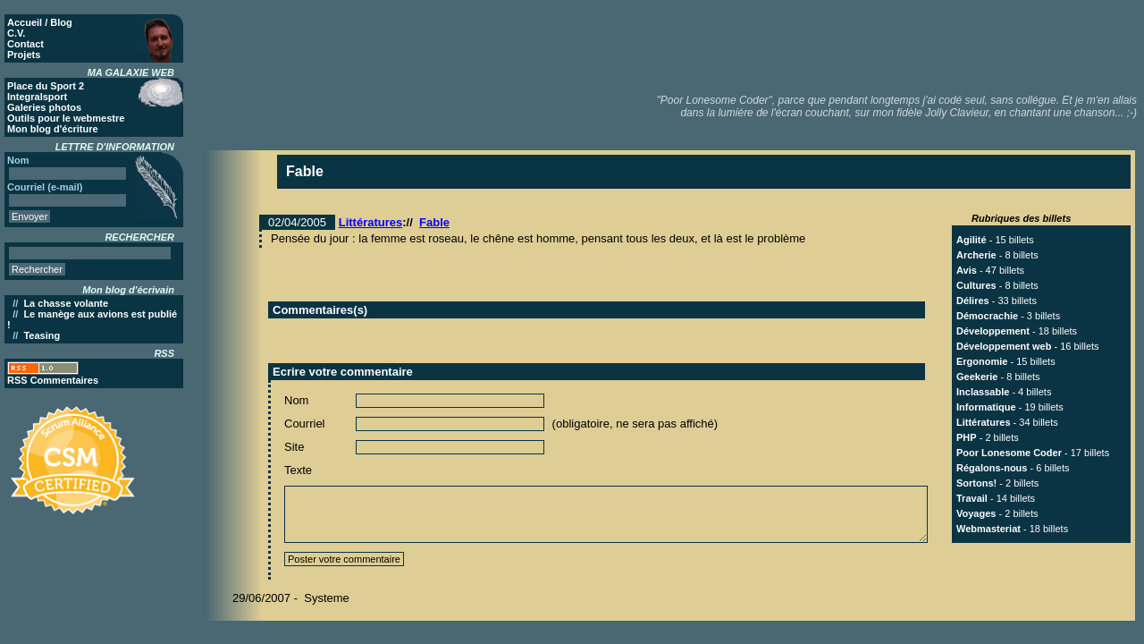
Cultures (976, 285)
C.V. (16, 33)
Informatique (986, 407)
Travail (972, 498)
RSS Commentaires (52, 380)
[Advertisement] (814, 44)
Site (294, 446)
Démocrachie (987, 315)
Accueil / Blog (39, 22)
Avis (966, 270)
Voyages (976, 513)
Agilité (971, 239)
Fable (434, 222)
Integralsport (37, 96)
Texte (298, 470)
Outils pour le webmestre (65, 118)
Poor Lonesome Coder (1009, 452)
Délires (972, 300)
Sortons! (976, 483)
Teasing (41, 335)
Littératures (371, 222)
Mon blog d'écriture (52, 128)
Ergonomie (981, 361)
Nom (296, 400)
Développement (993, 331)
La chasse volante (65, 303)
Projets (23, 54)
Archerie (976, 255)
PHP (966, 437)
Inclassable (982, 391)
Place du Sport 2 (45, 85)
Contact (25, 43)
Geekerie (976, 376)
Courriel (304, 423)
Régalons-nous (991, 467)
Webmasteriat (988, 528)
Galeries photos (44, 107)
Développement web (1003, 346)
